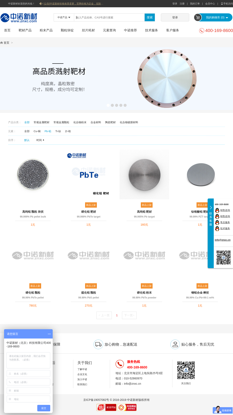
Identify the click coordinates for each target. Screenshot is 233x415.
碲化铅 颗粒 (33, 292)
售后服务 (225, 222)
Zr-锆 (68, 131)
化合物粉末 (80, 122)
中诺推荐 (130, 30)
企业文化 (82, 374)
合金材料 (96, 122)
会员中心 (210, 3)
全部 (27, 122)
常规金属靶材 (41, 122)
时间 (40, 140)
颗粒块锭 (67, 30)
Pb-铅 (48, 131)
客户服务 (172, 30)
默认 (28, 140)
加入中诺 (82, 379)
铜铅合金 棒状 (200, 292)
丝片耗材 (88, 30)
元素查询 (109, 30)
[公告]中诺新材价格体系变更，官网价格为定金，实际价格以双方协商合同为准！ (74, 3)
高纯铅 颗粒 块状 (33, 211)
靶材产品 (25, 30)
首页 (7, 30)
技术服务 (151, 30)
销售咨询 (225, 210)
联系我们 (82, 384)
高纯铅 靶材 (144, 211)
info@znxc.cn (223, 240)
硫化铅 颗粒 (88, 292)
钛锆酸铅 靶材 (200, 211)
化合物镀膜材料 (129, 122)
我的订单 (195, 3)
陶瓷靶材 (110, 122)
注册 (182, 3)
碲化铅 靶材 (88, 211)
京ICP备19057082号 (96, 399)
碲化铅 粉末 (144, 292)
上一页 (104, 315)
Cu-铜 (37, 131)
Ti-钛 (58, 131)
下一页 (129, 315)
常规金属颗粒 (61, 122)
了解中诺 (82, 369)
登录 (174, 3)
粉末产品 (46, 30)
